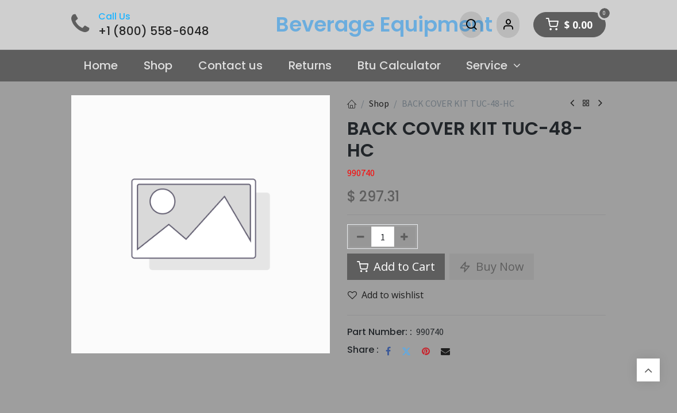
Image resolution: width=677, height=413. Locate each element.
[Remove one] (360, 237)
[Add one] (405, 237)
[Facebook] (388, 351)
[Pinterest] (426, 351)
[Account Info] (508, 24)
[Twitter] (406, 351)
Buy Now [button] (491, 266)
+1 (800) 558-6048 (153, 31)
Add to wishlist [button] (386, 295)
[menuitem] (101, 66)
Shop (379, 103)
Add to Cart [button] (396, 266)
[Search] (471, 24)
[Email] (445, 351)
